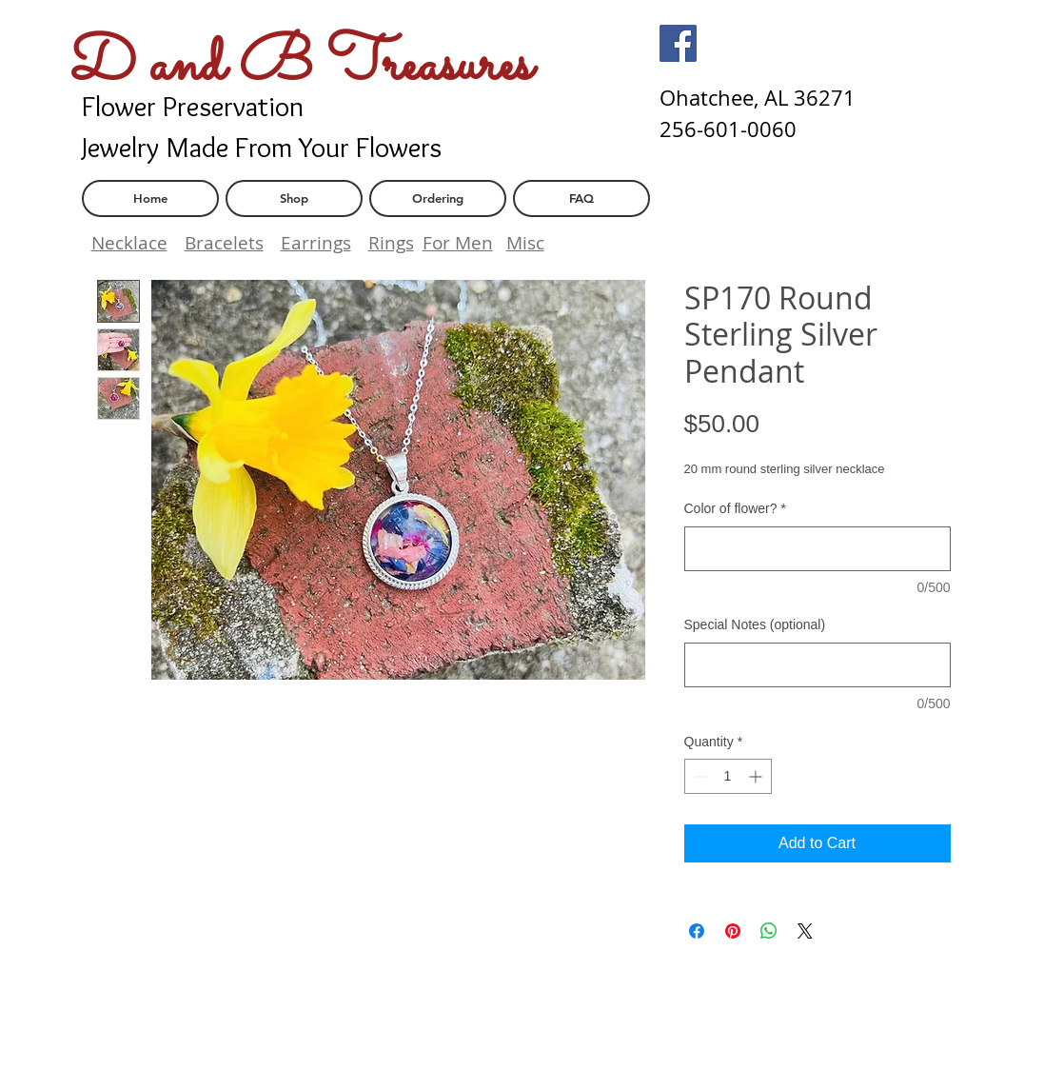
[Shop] (294, 198)
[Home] (150, 198)
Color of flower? (735, 508)
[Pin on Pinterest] (732, 931)
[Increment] (757, 776)
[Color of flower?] (817, 549)
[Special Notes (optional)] (817, 665)
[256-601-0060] (728, 130)
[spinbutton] (728, 776)
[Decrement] (699, 776)
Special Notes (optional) (755, 624)
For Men (458, 242)
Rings (391, 242)
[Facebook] (678, 43)
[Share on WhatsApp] (769, 931)
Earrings (316, 242)
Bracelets (224, 242)
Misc (525, 242)
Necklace (129, 242)
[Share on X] (805, 931)
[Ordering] (437, 198)
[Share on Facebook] (696, 931)
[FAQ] (581, 198)
